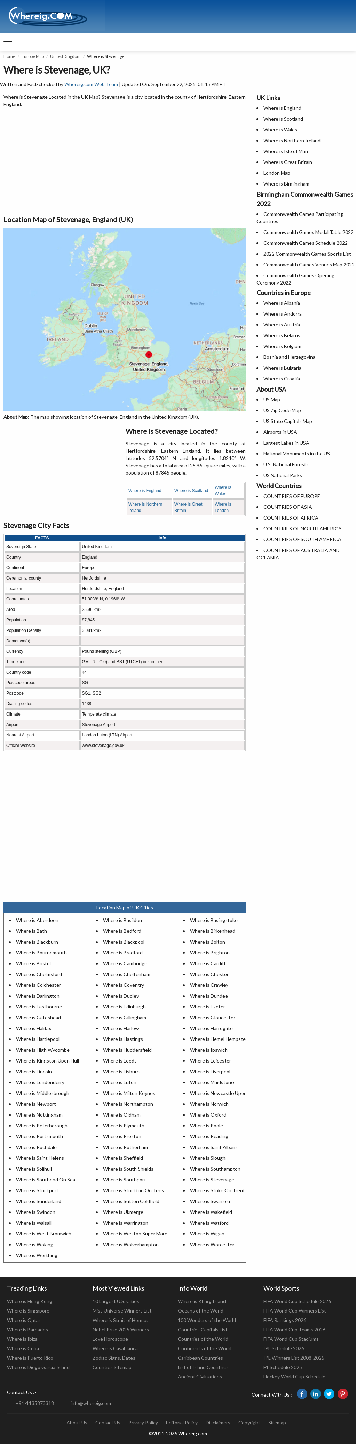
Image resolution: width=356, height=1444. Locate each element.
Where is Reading (209, 1136)
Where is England (144, 490)
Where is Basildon (122, 920)
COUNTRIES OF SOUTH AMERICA (302, 539)
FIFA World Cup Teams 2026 (294, 1329)
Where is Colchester (38, 985)
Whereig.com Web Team (91, 84)
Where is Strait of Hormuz (121, 1320)
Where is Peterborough (42, 1125)
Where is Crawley (209, 985)
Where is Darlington (38, 996)
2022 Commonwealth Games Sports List (307, 254)
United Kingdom (65, 56)
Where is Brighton (210, 952)
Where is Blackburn (37, 942)
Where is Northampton (128, 1104)
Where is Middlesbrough (42, 1093)
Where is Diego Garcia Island (38, 1367)
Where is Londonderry (40, 1082)
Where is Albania (281, 303)
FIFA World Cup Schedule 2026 (297, 1301)
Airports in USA (280, 432)
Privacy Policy (143, 1423)
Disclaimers (218, 1423)
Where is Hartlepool (38, 1039)
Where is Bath (31, 931)
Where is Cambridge (125, 963)
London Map (276, 173)
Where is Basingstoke (214, 920)
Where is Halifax (33, 1028)
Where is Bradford (123, 952)
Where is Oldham (122, 1115)
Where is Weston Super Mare (135, 1234)
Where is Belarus (281, 335)
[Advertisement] (124, 162)
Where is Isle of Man (285, 151)
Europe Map (33, 56)
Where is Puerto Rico (30, 1358)
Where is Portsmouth (39, 1136)
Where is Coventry (123, 985)
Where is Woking (34, 1244)
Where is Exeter (207, 1007)
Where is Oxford (208, 1115)
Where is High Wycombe (43, 1050)
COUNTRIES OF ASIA (287, 507)
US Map (271, 399)
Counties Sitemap (112, 1367)
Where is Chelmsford (39, 974)
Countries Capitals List (203, 1329)
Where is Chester (209, 974)
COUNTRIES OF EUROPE (291, 496)
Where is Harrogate (211, 1028)
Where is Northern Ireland (292, 140)
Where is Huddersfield (127, 1050)
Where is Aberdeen (37, 920)
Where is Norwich (209, 1104)
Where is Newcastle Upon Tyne (224, 1093)
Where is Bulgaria (282, 368)
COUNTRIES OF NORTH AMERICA (302, 528)
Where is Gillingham (124, 1017)
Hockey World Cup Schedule (294, 1376)
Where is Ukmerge (123, 1212)
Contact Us (107, 1423)
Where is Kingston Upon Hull (47, 1061)
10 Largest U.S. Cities (116, 1301)
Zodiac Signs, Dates (114, 1358)
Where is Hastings (123, 1039)
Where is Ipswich (209, 1050)
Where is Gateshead (38, 1017)
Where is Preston (122, 1136)
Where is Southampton (215, 1169)
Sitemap (277, 1423)
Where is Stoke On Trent (217, 1190)
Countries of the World (203, 1339)
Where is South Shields (128, 1169)
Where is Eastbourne (39, 1007)
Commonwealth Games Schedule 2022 (305, 243)
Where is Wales (280, 130)
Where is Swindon (35, 1212)
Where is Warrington (125, 1223)
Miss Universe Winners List (122, 1311)
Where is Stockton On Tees (133, 1190)
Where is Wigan (207, 1234)
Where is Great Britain (287, 162)
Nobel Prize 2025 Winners (121, 1329)
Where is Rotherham (125, 1147)
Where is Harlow (121, 1028)
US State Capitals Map (287, 421)
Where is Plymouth (123, 1125)
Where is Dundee (209, 996)
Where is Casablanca (115, 1348)
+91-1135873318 (35, 1403)
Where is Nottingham (39, 1115)
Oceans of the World (200, 1311)
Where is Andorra (282, 314)
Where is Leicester (210, 1061)
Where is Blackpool (123, 942)
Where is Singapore (28, 1311)
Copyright (249, 1423)
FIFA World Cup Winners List (294, 1311)
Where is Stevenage (212, 1179)
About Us (76, 1423)
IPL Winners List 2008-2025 (293, 1358)
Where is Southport (124, 1179)
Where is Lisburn (121, 1071)
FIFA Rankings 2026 (284, 1320)
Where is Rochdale (36, 1147)
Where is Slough (208, 1158)
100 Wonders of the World (207, 1320)
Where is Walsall (34, 1223)
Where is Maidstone (212, 1082)
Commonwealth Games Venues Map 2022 (309, 264)
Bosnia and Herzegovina (289, 357)
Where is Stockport (37, 1190)
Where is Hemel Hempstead (220, 1039)
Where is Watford (209, 1223)
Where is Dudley (121, 996)
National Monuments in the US (296, 453)
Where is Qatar (23, 1320)
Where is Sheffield (123, 1158)
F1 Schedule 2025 (282, 1367)
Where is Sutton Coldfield (131, 1201)
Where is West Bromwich (43, 1234)
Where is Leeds (120, 1061)
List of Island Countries (203, 1367)
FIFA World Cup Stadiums (291, 1339)
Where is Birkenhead (212, 931)
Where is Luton (119, 1082)
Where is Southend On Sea (45, 1179)
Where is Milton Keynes (129, 1093)
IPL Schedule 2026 (283, 1348)
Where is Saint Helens (40, 1158)
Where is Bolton (207, 942)
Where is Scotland (191, 490)
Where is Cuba (23, 1348)
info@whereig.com (91, 1403)
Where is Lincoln (34, 1071)
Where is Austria (281, 324)
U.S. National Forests (286, 464)
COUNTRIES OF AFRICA (290, 518)
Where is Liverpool (210, 1071)
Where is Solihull (34, 1169)
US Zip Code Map (282, 410)
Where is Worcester (212, 1244)
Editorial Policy (182, 1423)
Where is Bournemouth (41, 952)
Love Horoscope (110, 1339)
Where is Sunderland (38, 1201)
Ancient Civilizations (200, 1376)
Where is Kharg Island (202, 1301)
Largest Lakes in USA (286, 443)
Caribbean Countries (200, 1358)
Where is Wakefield (211, 1212)
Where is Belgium (282, 346)
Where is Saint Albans (214, 1147)
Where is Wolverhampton (131, 1244)
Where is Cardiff (208, 963)
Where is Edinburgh (124, 1007)
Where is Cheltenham (126, 974)
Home (9, 56)
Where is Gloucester (212, 1017)
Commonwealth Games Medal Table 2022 (308, 232)
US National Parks (282, 475)
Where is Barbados (27, 1329)
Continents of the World (204, 1348)
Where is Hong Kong (29, 1301)
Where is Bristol (33, 963)
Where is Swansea (210, 1201)
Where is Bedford (122, 931)
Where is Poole (206, 1125)
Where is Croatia (281, 378)
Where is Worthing (36, 1255)
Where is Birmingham (286, 184)
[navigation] (7, 42)
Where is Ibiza (22, 1339)
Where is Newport (36, 1104)
